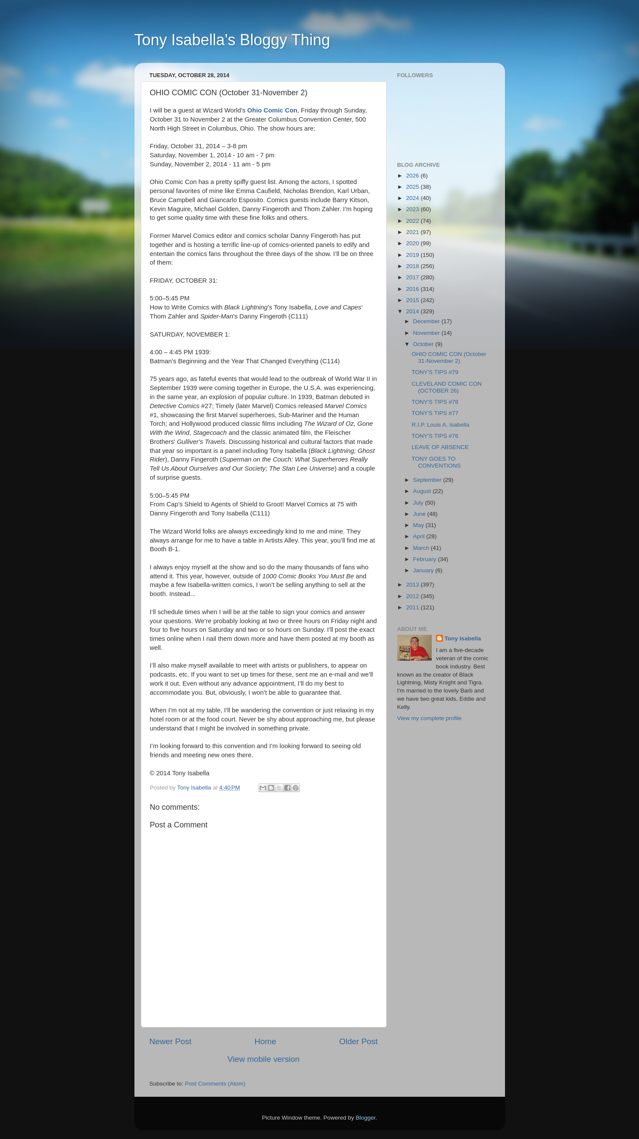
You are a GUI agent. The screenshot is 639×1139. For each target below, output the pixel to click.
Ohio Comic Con (272, 110)
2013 (413, 584)
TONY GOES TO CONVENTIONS (436, 462)
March (422, 548)
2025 (413, 187)
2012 (413, 596)
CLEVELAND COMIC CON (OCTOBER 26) (446, 387)
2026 (413, 175)
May (419, 525)
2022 (413, 221)
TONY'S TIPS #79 (434, 372)
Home (265, 1041)
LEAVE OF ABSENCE (440, 447)
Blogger (366, 1117)
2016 (413, 289)
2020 (413, 243)
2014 (413, 311)
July (419, 502)
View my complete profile (429, 718)
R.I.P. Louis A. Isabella (440, 424)
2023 (413, 209)
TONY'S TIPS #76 (434, 436)
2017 (413, 277)
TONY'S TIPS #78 (434, 402)
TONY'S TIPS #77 (434, 413)
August (423, 491)
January (424, 570)
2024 (413, 198)
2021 (413, 232)
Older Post (358, 1041)
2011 (413, 607)
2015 (413, 300)
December (427, 321)
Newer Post (171, 1041)
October (424, 344)
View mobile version (264, 1059)
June (420, 514)
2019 (413, 255)
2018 (413, 266)
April (420, 536)
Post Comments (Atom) (215, 1083)
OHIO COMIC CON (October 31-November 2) (448, 357)
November (427, 333)
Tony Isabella (463, 638)
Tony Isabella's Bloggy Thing (232, 40)
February (425, 559)
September (428, 480)
